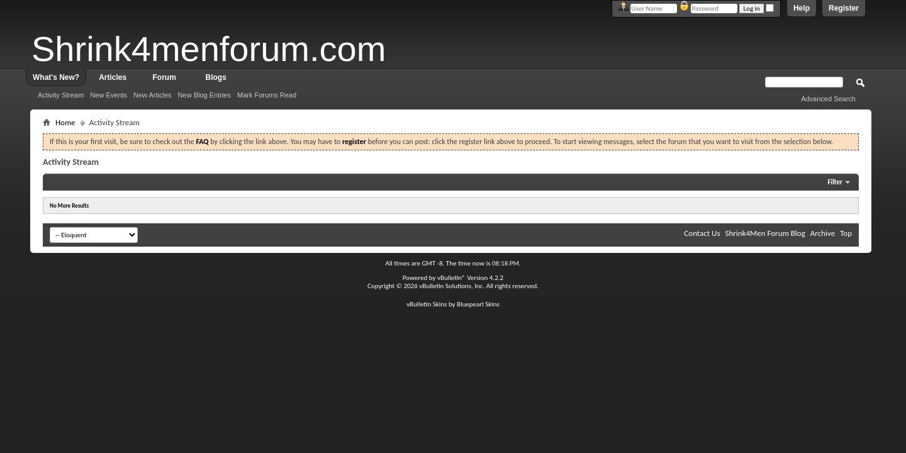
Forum (164, 77)
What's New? (56, 77)
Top (846, 233)
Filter (834, 182)
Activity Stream (61, 95)
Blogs (216, 77)
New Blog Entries (204, 95)
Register (844, 8)
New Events (108, 95)
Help (801, 8)
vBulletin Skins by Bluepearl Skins (453, 304)
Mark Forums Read (266, 95)
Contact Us (702, 233)
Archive (822, 233)
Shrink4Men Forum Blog (765, 233)
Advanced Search (828, 99)
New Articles (152, 95)
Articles (112, 77)
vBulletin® (451, 278)
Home (65, 122)
